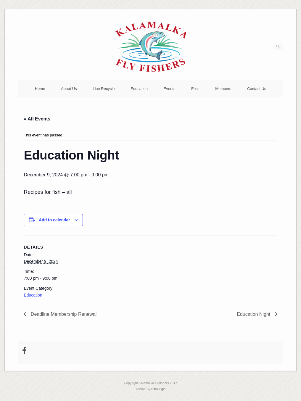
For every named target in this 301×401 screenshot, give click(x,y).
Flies (195, 88)
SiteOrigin (158, 389)
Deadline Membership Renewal (62, 314)
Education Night (254, 314)
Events (170, 88)
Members (223, 88)
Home (40, 88)
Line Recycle (104, 88)
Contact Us (256, 88)
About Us (69, 88)
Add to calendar (54, 220)
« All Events (37, 118)
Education (139, 88)
